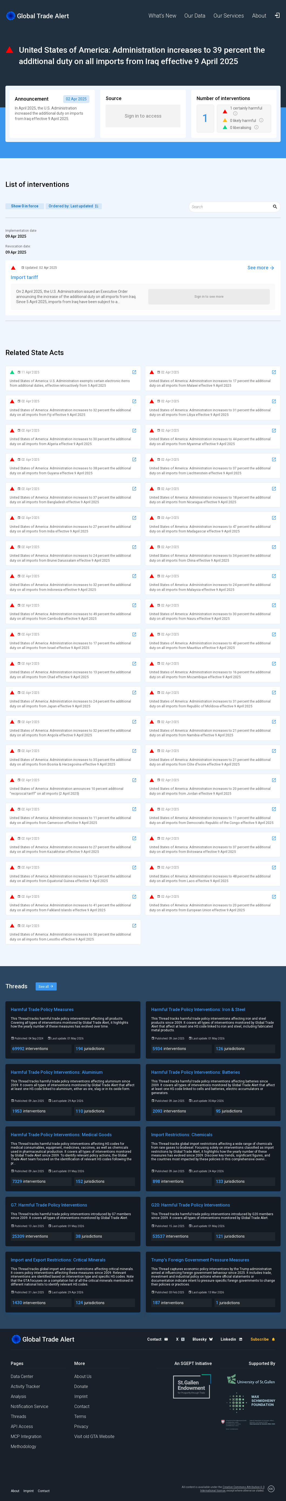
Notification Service (29, 1406)
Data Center (22, 1376)
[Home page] (37, 16)
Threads (18, 1416)
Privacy (81, 1426)
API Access (22, 1426)
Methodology (23, 1446)
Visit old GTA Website (94, 1436)
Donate (81, 1386)
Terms (80, 1416)
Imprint (81, 1396)
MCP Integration (26, 1436)
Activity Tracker (25, 1386)
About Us (83, 1376)
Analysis (18, 1396)
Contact (81, 1406)
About (15, 1491)
